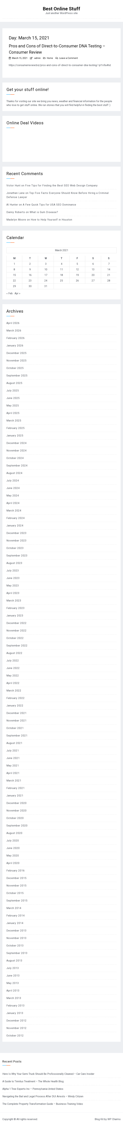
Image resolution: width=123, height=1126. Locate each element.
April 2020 (13, 863)
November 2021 (16, 720)
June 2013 (13, 975)
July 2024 (12, 480)
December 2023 (16, 533)
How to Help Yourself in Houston (51, 219)
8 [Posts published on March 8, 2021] (14, 269)
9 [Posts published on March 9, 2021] (30, 269)
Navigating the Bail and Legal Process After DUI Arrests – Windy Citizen (42, 1096)
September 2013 (17, 953)
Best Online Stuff (61, 8)
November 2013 (16, 938)
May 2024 (12, 495)
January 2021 (14, 795)
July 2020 (12, 840)
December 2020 (16, 803)
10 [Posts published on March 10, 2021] (45, 269)
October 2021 (15, 728)
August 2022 (14, 653)
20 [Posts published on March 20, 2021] (93, 275)
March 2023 (13, 600)
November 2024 (16, 450)
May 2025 (12, 405)
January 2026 (14, 345)
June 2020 (13, 848)
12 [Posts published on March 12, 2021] (77, 269)
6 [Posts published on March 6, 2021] (93, 263)
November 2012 (16, 1028)
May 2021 (12, 765)
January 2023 (14, 615)
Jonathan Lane (15, 193)
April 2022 (13, 683)
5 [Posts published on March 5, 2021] (77, 263)
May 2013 (12, 983)
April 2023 (13, 593)
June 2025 (13, 398)
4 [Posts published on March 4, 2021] (61, 263)
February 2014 (15, 915)
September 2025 (17, 375)
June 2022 (13, 668)
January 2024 (14, 525)
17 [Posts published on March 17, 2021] (45, 275)
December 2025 (16, 353)
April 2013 (13, 990)
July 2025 (12, 390)
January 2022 (14, 705)
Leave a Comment (68, 58)
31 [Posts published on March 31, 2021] (45, 286)
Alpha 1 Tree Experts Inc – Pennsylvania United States (32, 1088)
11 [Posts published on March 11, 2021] (61, 269)
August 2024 (14, 473)
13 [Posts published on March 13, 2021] (93, 269)
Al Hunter (12, 204)
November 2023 (16, 540)
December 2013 (16, 930)
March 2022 (13, 690)
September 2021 (17, 735)
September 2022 (17, 645)
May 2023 (12, 585)
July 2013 (12, 968)
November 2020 (16, 810)
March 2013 (13, 998)
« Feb (9, 293)
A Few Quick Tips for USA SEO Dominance (49, 204)
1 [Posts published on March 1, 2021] (14, 263)
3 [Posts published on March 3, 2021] (46, 263)
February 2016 (15, 870)
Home (50, 58)
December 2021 (16, 713)
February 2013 (15, 1005)
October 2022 (15, 638)
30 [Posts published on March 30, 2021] (30, 286)
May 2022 (12, 675)
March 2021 (13, 780)
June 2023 (13, 578)
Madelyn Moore (16, 219)
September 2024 (17, 465)
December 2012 (16, 1020)
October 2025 (15, 368)
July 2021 (12, 750)
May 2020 (12, 855)
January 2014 (14, 923)
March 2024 (13, 510)
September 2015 (17, 900)
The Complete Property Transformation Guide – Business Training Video (42, 1103)
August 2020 (14, 833)
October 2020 (15, 818)
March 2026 (13, 330)
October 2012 (15, 1035)
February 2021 (15, 788)
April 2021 (13, 773)
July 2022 (12, 660)
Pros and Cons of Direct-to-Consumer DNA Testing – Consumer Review (57, 49)
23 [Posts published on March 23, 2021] (30, 280)
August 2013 (14, 960)
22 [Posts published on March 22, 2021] (14, 280)
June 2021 (13, 758)
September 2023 (17, 555)
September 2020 (17, 825)
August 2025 (14, 383)
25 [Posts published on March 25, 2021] (61, 280)
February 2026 (15, 338)
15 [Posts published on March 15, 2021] (14, 275)
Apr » (17, 293)
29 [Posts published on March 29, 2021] (14, 286)
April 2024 (13, 503)
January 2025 (14, 435)
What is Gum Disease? (44, 212)
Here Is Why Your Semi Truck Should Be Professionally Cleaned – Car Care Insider (48, 1073)
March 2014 (13, 908)
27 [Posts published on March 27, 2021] (93, 280)
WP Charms (114, 1119)
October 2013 (15, 945)
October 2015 (15, 893)
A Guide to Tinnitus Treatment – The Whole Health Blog (33, 1081)
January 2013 (14, 1013)
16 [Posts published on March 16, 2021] (30, 275)
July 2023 (12, 570)
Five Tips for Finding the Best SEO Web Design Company (61, 185)
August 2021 (14, 743)
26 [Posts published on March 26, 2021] (77, 280)
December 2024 (16, 443)
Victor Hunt (13, 185)
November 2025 (16, 360)
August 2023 (14, 563)
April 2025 (13, 413)
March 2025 (13, 420)
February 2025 (15, 428)
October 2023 (15, 548)
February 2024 (15, 518)
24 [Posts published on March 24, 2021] (45, 280)
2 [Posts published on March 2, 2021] (30, 263)
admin (37, 58)
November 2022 (16, 630)
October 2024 (15, 458)
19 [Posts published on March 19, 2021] (77, 275)
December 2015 (16, 878)
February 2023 (15, 608)
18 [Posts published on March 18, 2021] (61, 275)
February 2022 (15, 698)
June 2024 (13, 488)
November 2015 (16, 885)
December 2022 (16, 623)
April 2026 (13, 323)
